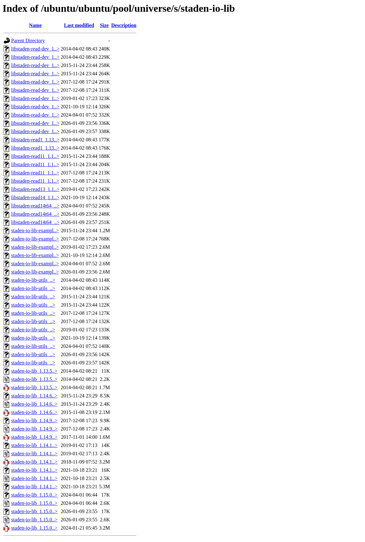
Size (104, 25)
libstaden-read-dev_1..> (35, 48)
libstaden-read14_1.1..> (35, 197)
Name (35, 25)
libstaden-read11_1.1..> (35, 156)
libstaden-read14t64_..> (35, 205)
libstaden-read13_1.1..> (35, 189)
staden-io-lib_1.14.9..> (34, 420)
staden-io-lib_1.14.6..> (34, 395)
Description (123, 25)
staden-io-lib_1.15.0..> (34, 495)
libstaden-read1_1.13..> (35, 139)
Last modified (79, 25)
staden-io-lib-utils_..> (33, 280)
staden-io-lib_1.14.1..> (34, 445)
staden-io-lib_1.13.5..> (34, 371)
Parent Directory (28, 40)
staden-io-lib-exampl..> (35, 230)
